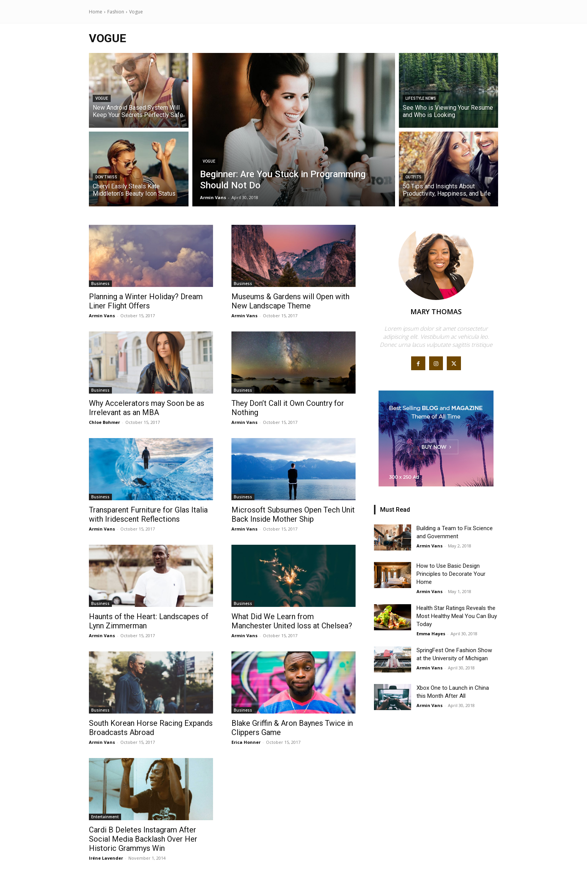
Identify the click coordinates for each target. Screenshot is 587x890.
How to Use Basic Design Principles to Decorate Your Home (450, 573)
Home (95, 11)
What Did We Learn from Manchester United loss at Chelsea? (291, 621)
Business (100, 283)
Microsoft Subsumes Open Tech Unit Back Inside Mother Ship (293, 514)
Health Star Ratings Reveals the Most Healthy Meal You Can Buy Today (456, 616)
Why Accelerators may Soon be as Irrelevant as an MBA (146, 408)
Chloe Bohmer (104, 422)
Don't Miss (106, 177)
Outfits (413, 177)
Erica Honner (246, 742)
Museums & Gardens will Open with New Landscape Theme (290, 301)
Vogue (101, 98)
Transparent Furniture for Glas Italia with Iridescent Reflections (148, 514)
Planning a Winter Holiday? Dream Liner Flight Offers (146, 301)
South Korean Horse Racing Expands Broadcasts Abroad (151, 728)
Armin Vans (102, 315)
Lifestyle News (420, 98)
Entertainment (105, 816)
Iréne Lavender (106, 858)
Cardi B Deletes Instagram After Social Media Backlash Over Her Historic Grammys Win (143, 839)
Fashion (115, 11)
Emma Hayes (430, 633)
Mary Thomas (436, 311)
